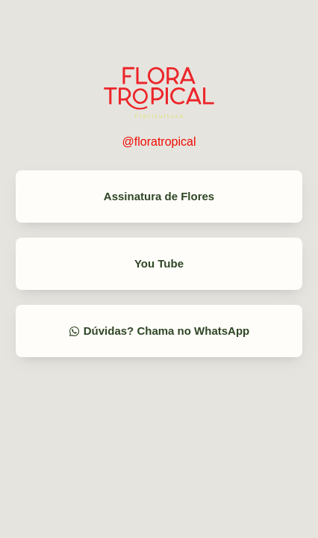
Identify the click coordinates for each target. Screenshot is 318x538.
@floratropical (159, 141)
